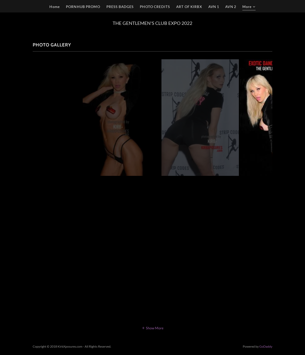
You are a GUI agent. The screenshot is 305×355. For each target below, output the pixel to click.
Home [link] (54, 6)
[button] (249, 7)
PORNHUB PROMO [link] (83, 6)
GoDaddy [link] (265, 346)
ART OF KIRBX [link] (189, 6)
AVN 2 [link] (230, 6)
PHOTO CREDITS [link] (155, 6)
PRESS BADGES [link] (120, 6)
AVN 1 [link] (213, 6)
